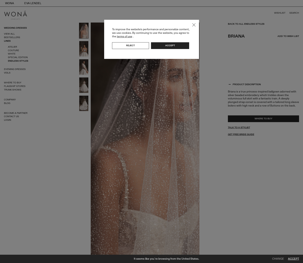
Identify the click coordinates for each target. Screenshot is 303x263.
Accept (293, 259)
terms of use (124, 36)
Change (278, 259)
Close (194, 25)
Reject (130, 45)
